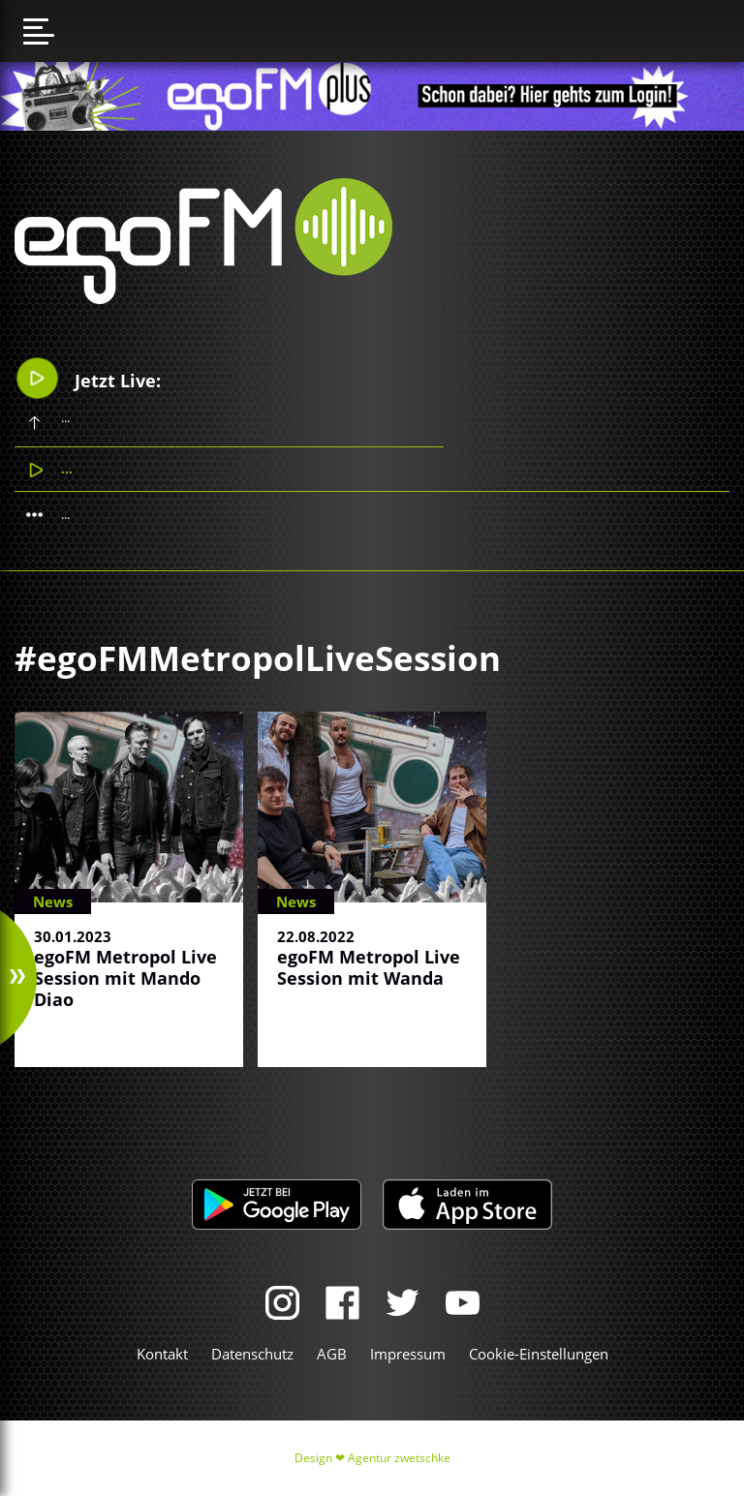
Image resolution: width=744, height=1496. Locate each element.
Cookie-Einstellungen (538, 1353)
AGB (332, 1353)
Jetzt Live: (88, 377)
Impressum (408, 1353)
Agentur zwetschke (399, 1458)
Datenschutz (252, 1353)
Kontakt (162, 1353)
